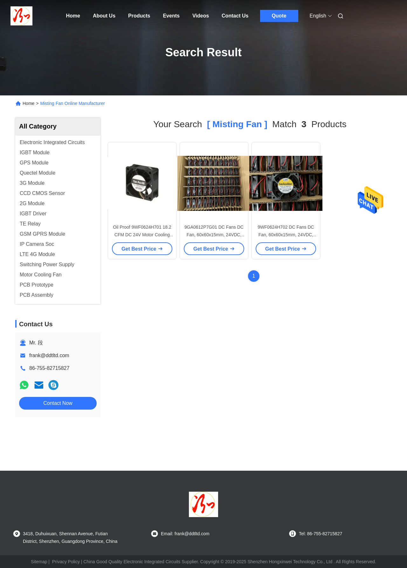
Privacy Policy (66, 561)
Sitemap (39, 561)
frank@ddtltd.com (49, 355)
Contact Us (235, 15)
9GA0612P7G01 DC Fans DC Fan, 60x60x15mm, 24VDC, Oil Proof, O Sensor (214, 235)
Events (171, 15)
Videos (200, 15)
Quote (279, 15)
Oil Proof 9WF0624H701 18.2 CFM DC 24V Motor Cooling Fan (142, 235)
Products (139, 15)
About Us (104, 15)
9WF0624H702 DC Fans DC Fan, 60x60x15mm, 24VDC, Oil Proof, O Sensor (286, 235)
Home (73, 15)
